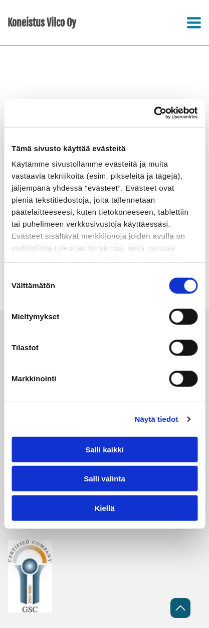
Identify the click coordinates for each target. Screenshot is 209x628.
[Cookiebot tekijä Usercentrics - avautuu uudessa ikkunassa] (153, 113)
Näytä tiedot (156, 419)
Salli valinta (104, 478)
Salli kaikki (104, 449)
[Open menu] (193, 22)
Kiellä (104, 508)
